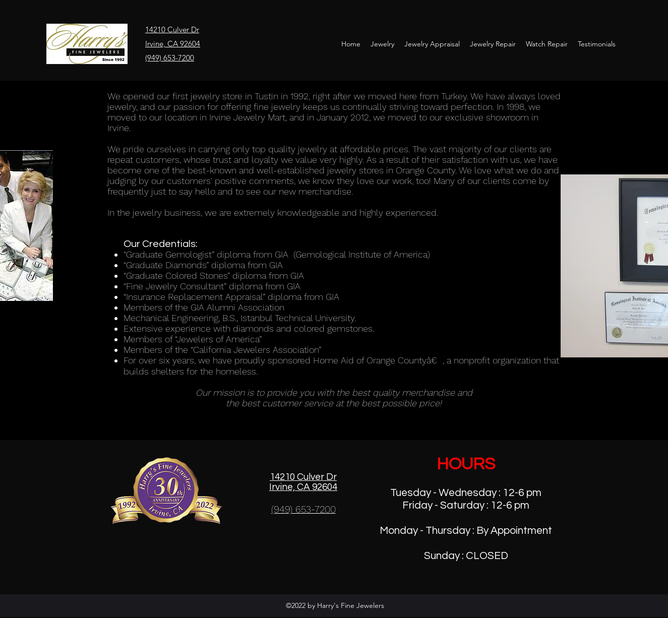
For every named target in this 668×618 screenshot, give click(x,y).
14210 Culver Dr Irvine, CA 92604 (303, 482)
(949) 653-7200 (169, 58)
